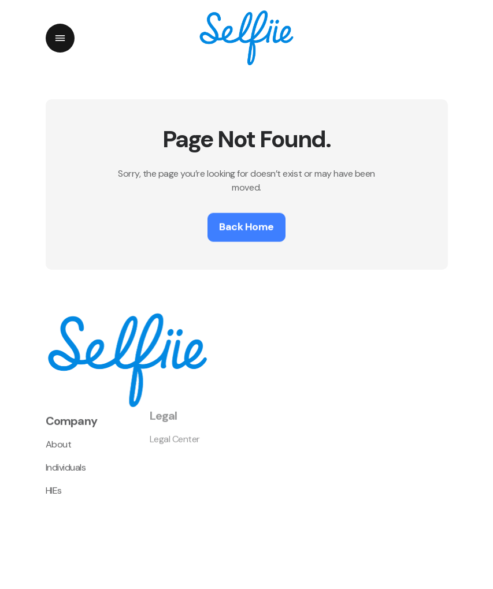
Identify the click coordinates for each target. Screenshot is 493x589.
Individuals (66, 462)
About (59, 439)
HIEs (54, 485)
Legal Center (175, 432)
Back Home (246, 226)
